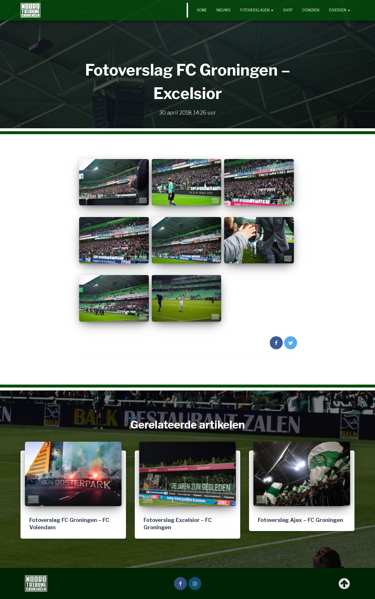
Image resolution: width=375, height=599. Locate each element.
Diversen (339, 10)
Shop (288, 10)
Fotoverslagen (256, 10)
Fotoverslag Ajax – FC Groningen (300, 520)
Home (202, 10)
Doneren (310, 10)
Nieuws (224, 10)
